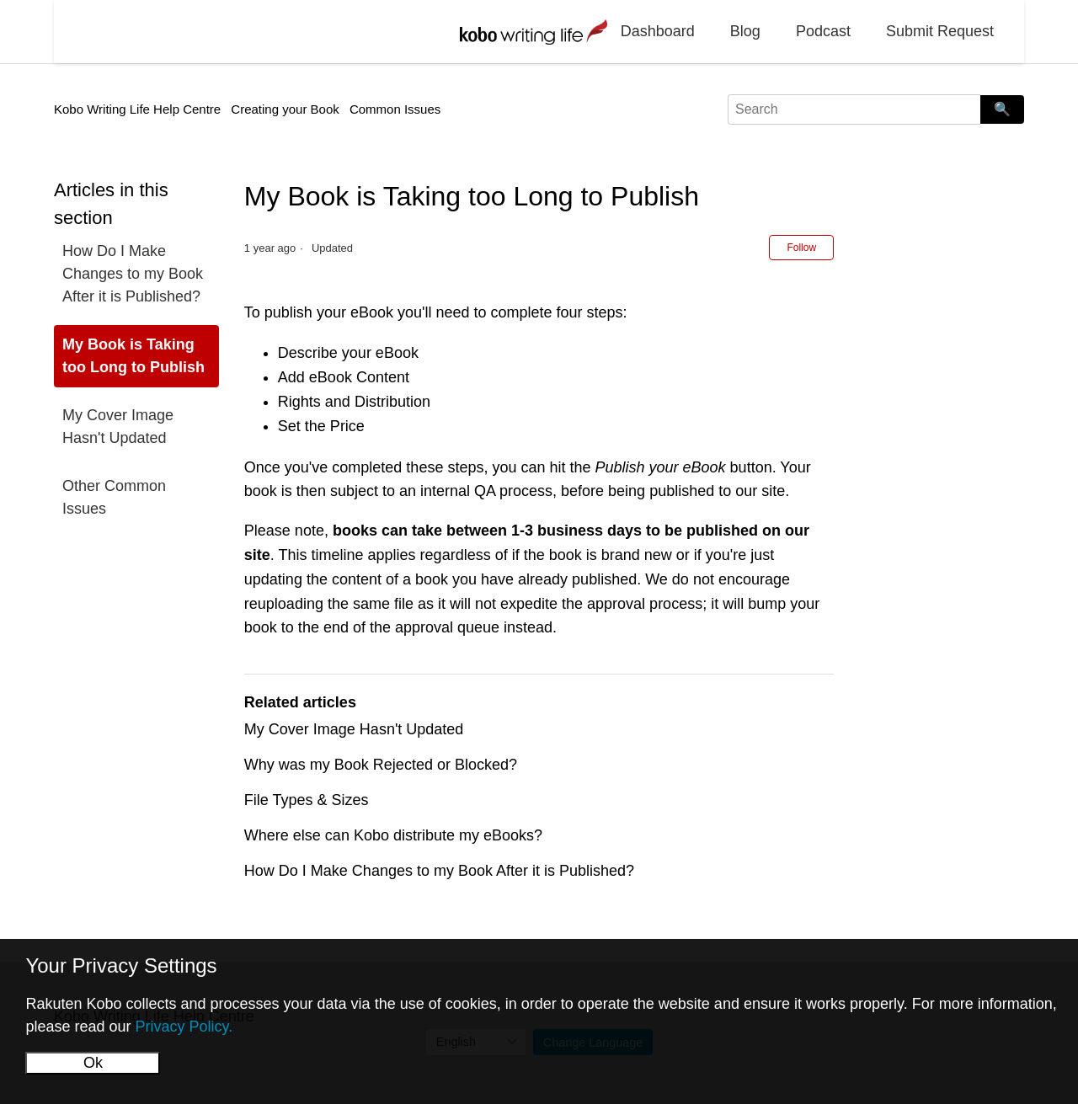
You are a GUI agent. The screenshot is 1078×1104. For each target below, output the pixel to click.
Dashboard (658, 31)
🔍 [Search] (1002, 109)
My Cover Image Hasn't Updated (117, 426)
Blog (745, 31)
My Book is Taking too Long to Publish (133, 356)
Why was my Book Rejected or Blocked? (380, 764)
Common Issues (395, 109)
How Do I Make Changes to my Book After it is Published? (132, 274)
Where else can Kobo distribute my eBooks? (393, 835)
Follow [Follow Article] (801, 247)
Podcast (823, 31)
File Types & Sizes (306, 800)
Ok (93, 1062)
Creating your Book (285, 109)
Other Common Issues (114, 497)
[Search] (854, 109)
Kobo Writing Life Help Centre (137, 109)
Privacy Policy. (183, 1026)
